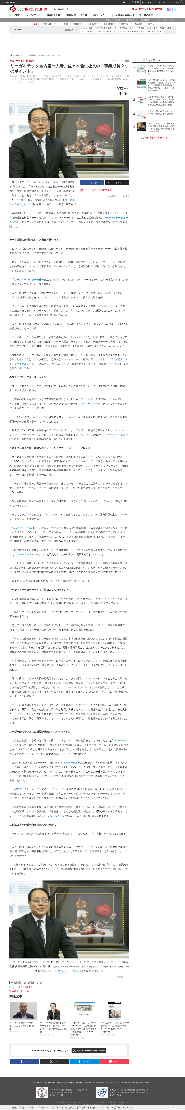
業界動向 (130, 20)
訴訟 (132, 28)
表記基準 (138, 24)
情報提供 (78, 24)
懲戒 (162, 28)
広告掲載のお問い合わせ (65, 1082)
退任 (155, 28)
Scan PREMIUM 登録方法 (147, 9)
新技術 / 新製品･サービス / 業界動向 (134, 15)
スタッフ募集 (144, 1082)
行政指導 (140, 28)
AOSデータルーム (22, 527)
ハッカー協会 (87, 28)
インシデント (33, 15)
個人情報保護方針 (112, 1082)
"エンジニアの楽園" (104, 28)
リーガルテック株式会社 (98, 190)
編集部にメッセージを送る (119, 196)
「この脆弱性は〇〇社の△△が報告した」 (99, 31)
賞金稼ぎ (123, 28)
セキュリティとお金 (164, 20)
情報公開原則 (109, 24)
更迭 (149, 28)
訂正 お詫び (93, 24)
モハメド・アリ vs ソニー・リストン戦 (65, 971)
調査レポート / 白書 (76, 15)
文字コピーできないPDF (151, 31)
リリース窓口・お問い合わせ (44, 1082)
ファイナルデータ (90, 403)
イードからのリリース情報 (129, 1082)
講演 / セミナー (101, 15)
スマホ (151, 24)
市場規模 (145, 20)
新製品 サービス (112, 20)
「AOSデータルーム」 (29, 554)
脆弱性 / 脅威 (53, 15)
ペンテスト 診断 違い (129, 31)
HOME (16, 15)
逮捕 (169, 28)
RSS (66, 24)
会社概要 (79, 1082)
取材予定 (124, 24)
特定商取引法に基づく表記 (94, 1082)
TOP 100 (47, 24)
